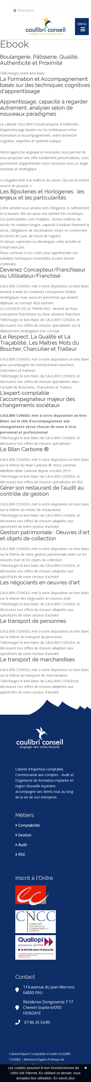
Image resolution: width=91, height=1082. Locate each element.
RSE (20, 854)
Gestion (23, 835)
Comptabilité (27, 825)
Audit (21, 845)
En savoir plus (64, 1078)
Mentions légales (35, 1059)
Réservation (24, 10)
